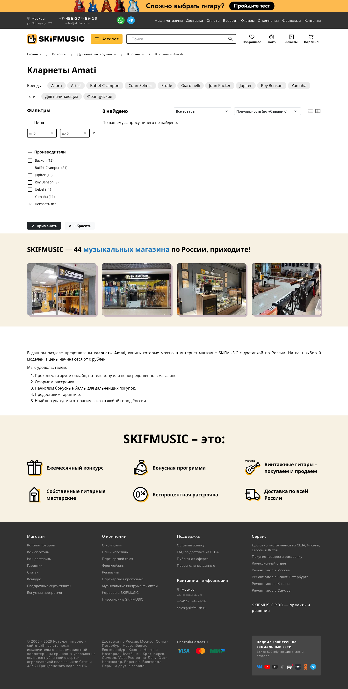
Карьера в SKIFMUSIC (120, 592)
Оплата (213, 20)
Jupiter (246, 85)
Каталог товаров (41, 545)
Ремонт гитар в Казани (271, 583)
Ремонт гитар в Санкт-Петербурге (280, 577)
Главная (34, 54)
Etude (166, 85)
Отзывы (247, 20)
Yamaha (299, 85)
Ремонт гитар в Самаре (271, 590)
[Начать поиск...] (230, 39)
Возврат (230, 20)
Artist (76, 85)
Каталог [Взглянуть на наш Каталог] (106, 38)
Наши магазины (169, 20)
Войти (272, 42)
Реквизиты (110, 572)
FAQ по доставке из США (198, 552)
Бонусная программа (44, 592)
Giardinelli (190, 85)
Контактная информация (202, 580)
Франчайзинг (113, 565)
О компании (268, 20)
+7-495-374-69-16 (78, 18)
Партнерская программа (123, 579)
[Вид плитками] (317, 111)
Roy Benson (272, 85)
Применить (44, 226)
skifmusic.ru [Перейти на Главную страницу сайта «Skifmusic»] (48, 645)
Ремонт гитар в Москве (271, 570)
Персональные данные (196, 565)
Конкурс (34, 579)
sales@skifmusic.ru (78, 23)
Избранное (251, 42)
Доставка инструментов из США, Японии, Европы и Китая (286, 547)
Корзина (311, 42)
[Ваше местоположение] (186, 589)
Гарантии (34, 565)
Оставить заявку (191, 545)
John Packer (220, 85)
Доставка (194, 20)
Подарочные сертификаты (49, 586)
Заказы (291, 42)
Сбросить (79, 226)
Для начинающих (61, 96)
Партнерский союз (117, 559)
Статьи (32, 572)
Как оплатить (38, 552)
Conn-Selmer (140, 85)
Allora (56, 85)
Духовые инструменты (96, 54)
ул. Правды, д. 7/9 (39, 23)
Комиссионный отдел (269, 563)
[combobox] (181, 39)
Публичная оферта (193, 559)
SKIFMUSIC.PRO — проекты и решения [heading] (281, 607)
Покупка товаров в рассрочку (277, 556)
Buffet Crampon (104, 85)
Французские (99, 96)
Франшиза (291, 20)
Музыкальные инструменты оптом (130, 586)
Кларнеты (135, 54)
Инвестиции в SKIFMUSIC (122, 599)
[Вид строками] (310, 111)
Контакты (312, 20)
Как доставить (39, 559)
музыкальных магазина (126, 249)
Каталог (59, 54)
